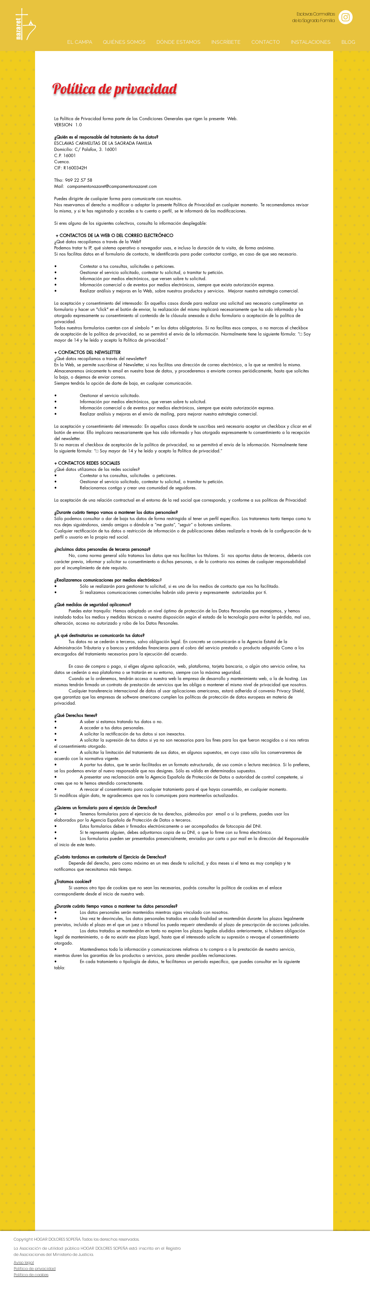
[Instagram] (346, 17)
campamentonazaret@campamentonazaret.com (112, 186)
